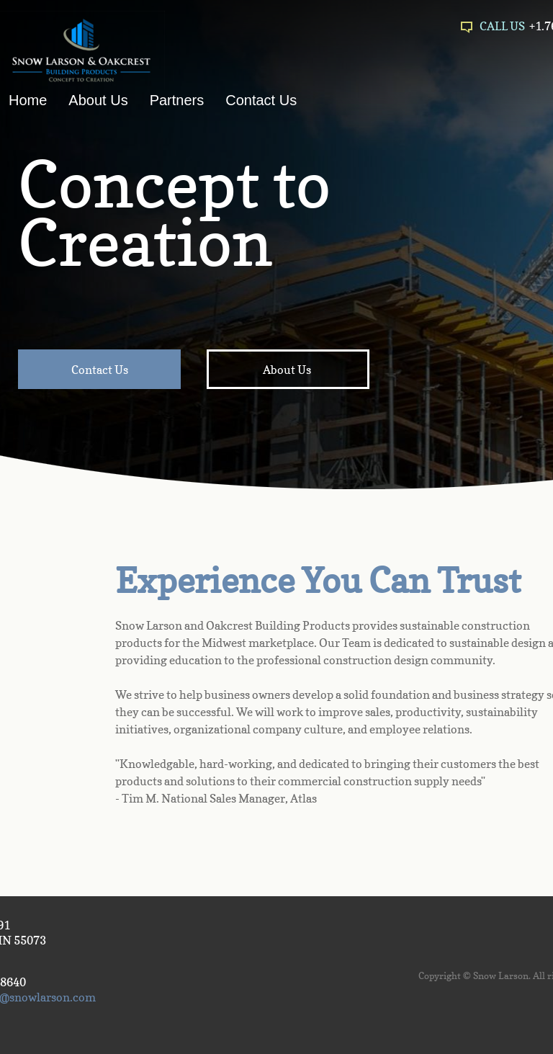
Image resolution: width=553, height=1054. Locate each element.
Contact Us (261, 100)
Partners (177, 100)
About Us (97, 100)
